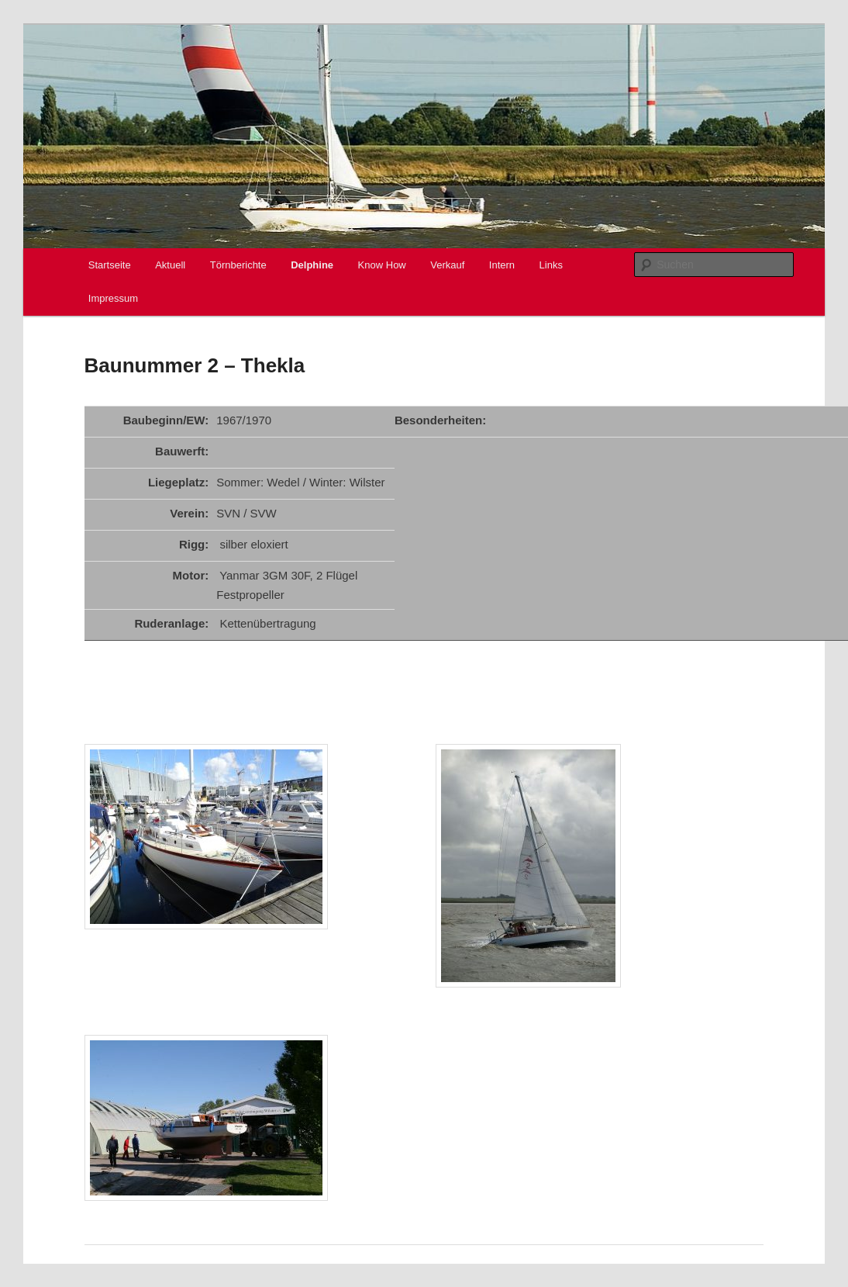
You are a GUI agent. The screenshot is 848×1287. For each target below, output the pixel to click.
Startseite (109, 265)
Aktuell (170, 265)
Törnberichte (238, 265)
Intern (502, 265)
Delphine (312, 265)
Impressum (113, 298)
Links (551, 265)
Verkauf (447, 265)
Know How (382, 265)
